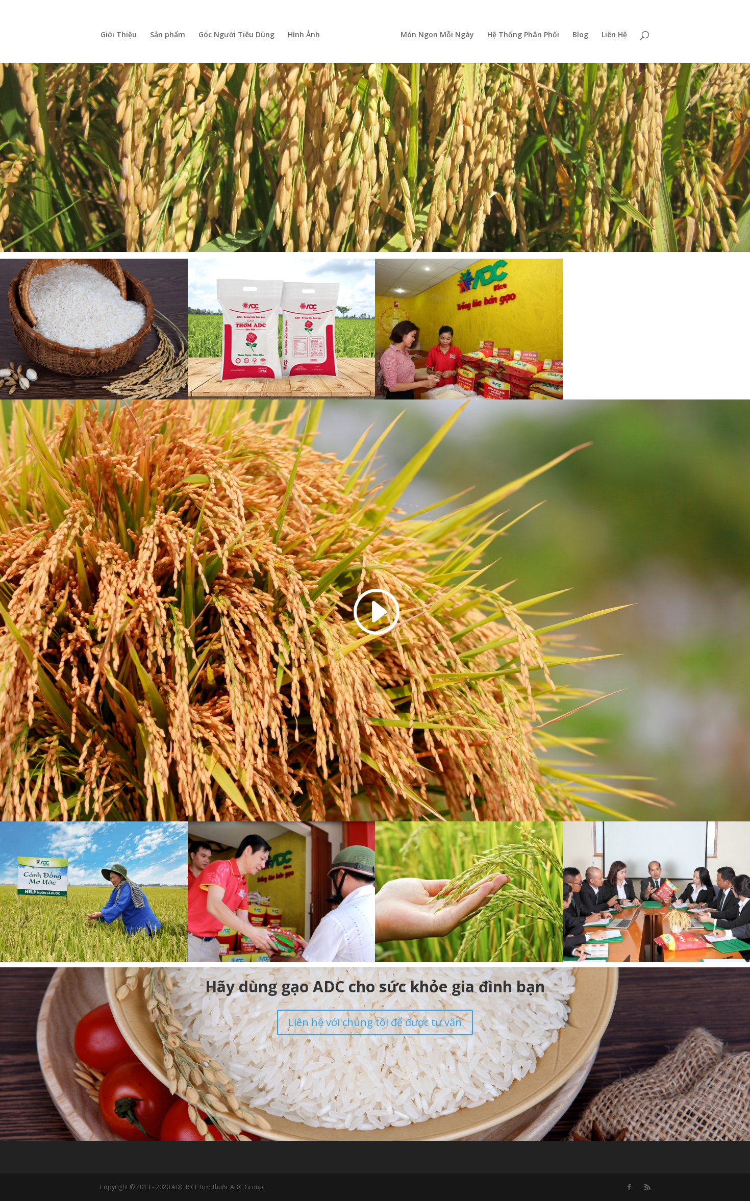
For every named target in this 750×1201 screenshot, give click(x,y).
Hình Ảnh (307, 33)
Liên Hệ (610, 33)
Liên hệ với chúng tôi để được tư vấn (375, 1022)
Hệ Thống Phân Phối (520, 33)
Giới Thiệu (122, 33)
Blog (577, 33)
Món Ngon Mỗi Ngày (433, 33)
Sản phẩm (171, 33)
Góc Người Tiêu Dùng (240, 33)
